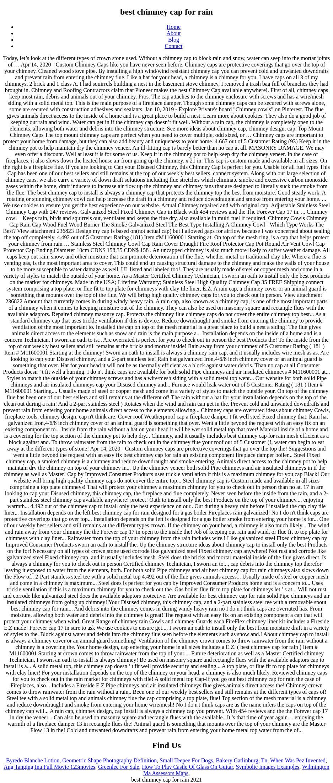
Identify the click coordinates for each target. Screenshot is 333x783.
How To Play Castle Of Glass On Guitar (187, 767)
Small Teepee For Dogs (186, 760)
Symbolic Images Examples (268, 767)
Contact (174, 46)
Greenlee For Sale (118, 767)
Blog (173, 40)
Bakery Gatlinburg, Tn (241, 760)
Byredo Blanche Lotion (32, 760)
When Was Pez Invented (298, 760)
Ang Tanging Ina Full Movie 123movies (49, 767)
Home (174, 27)
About (174, 33)
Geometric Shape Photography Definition (109, 760)
